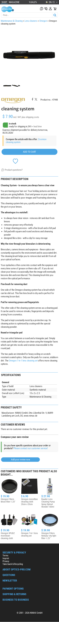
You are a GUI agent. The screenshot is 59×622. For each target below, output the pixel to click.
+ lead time (37, 126)
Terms (5, 555)
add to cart (29, 151)
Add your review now (20, 459)
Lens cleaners (31, 20)
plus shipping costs (30, 117)
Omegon (43, 20)
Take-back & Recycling (13, 564)
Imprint (6, 558)
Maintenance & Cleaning (11, 20)
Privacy (6, 561)
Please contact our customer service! (31, 448)
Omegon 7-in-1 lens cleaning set (23, 360)
